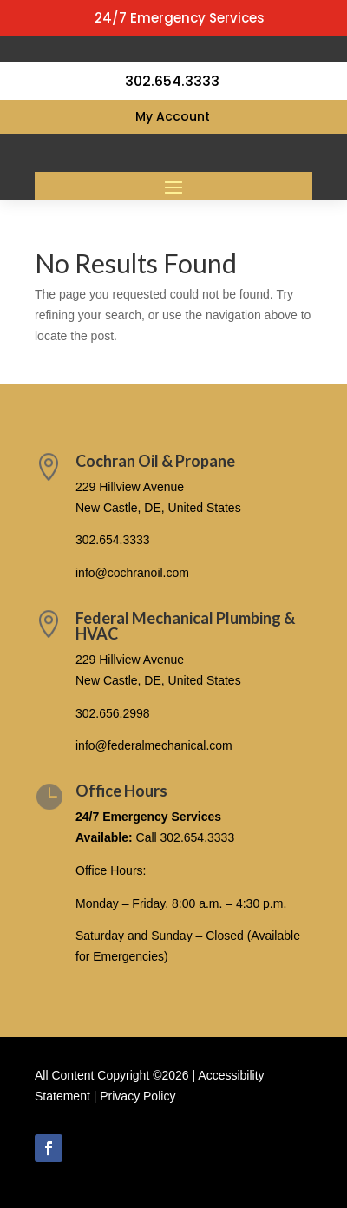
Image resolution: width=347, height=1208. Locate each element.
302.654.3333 (112, 540)
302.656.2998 (112, 713)
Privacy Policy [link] (137, 1096)
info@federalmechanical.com (153, 745)
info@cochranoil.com (132, 573)
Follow (97, 1147)
